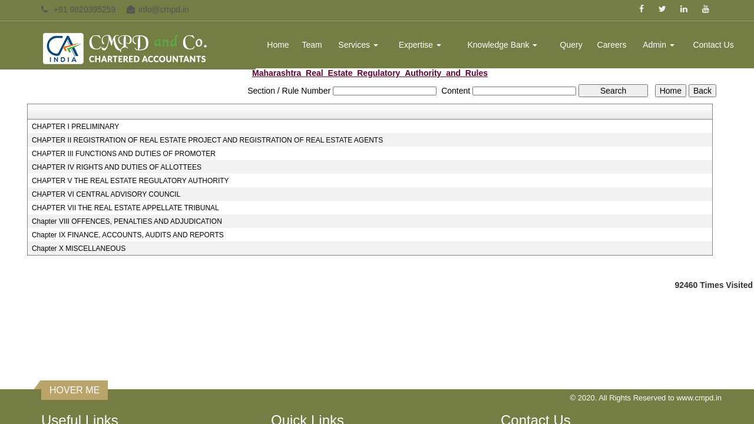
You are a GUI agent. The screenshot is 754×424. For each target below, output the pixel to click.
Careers (612, 44)
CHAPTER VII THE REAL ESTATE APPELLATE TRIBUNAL (125, 208)
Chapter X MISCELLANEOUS (78, 248)
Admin (658, 44)
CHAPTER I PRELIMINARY (75, 126)
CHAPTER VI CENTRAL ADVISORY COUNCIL (106, 194)
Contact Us (713, 44)
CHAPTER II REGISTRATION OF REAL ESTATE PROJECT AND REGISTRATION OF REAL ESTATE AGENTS (207, 140)
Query (571, 44)
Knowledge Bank (502, 44)
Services (358, 44)
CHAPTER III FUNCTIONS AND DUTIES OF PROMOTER (124, 154)
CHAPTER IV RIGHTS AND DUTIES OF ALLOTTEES (116, 167)
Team (312, 44)
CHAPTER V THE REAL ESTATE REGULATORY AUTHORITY (130, 181)
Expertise (420, 44)
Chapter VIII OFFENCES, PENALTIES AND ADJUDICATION (127, 221)
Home (278, 44)
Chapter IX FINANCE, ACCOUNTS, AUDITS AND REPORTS (128, 235)
